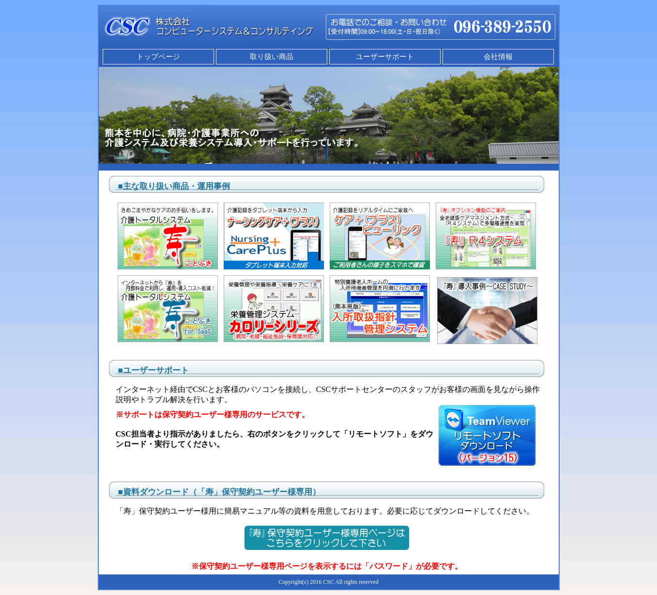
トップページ (158, 57)
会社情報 (498, 57)
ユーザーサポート (385, 57)
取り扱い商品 (271, 57)
